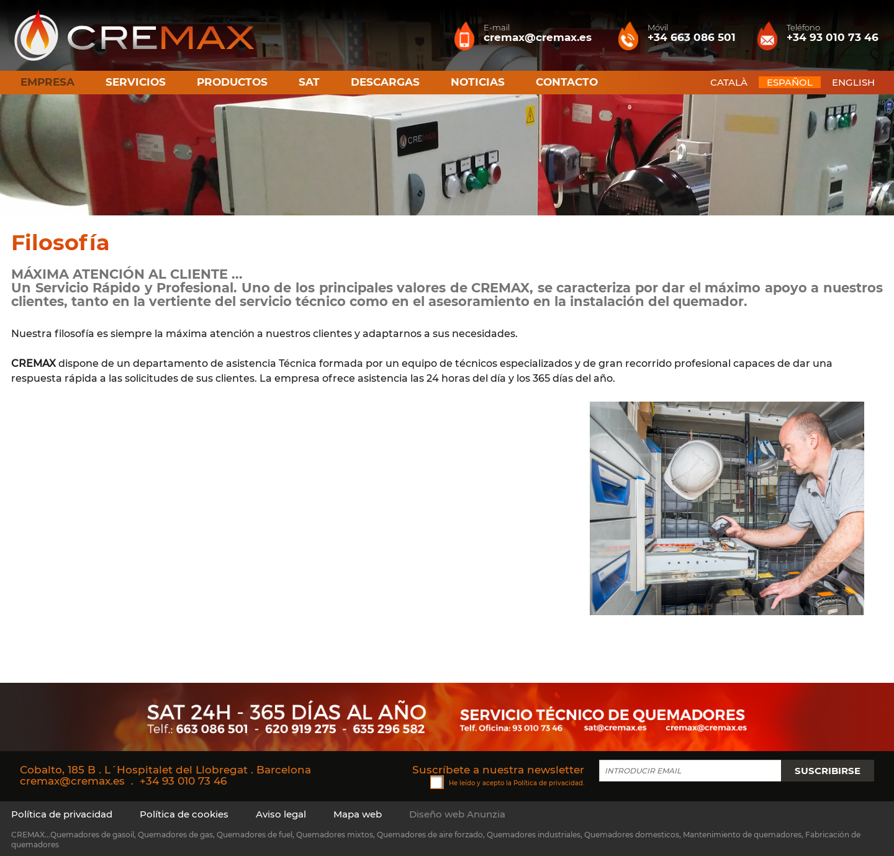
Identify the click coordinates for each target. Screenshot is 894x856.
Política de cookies (184, 814)
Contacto (567, 82)
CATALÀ (728, 82)
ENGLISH (853, 82)
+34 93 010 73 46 (183, 781)
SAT (309, 82)
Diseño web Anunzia (457, 814)
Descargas (385, 82)
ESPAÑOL (790, 82)
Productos (232, 82)
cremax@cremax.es (72, 781)
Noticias (478, 82)
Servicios (136, 82)
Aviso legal (281, 814)
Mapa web (357, 814)
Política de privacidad (548, 783)
